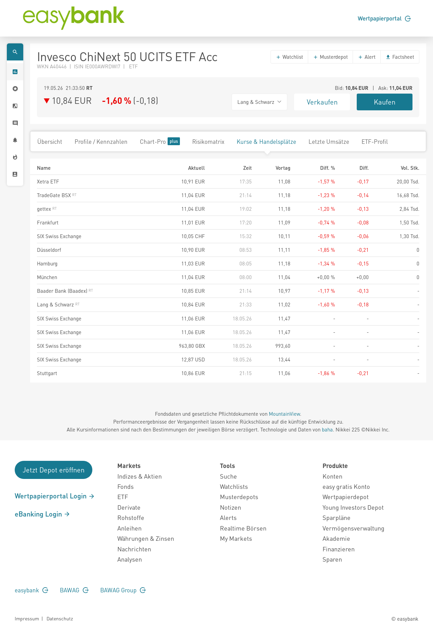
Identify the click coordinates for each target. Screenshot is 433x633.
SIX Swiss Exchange (59, 236)
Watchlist (289, 56)
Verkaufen (322, 101)
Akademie (336, 538)
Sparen (332, 559)
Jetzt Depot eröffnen (53, 469)
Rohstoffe (130, 517)
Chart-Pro (160, 141)
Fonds (125, 486)
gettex (47, 208)
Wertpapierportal (384, 18)
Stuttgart (47, 373)
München (47, 277)
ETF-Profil (375, 141)
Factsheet (399, 56)
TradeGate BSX (57, 195)
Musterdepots (239, 496)
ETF (122, 496)
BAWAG (74, 590)
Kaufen (384, 101)
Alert (367, 56)
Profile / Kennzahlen (101, 141)
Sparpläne (337, 517)
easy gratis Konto (346, 486)
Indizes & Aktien (139, 476)
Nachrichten (134, 549)
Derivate (129, 507)
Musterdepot (330, 56)
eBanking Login (42, 513)
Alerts (228, 517)
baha (327, 429)
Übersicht (49, 141)
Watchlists (234, 486)
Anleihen (129, 528)
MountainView (284, 413)
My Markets (236, 538)
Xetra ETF (48, 181)
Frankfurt (47, 222)
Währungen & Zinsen (145, 538)
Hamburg (47, 263)
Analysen (129, 559)
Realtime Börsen (243, 528)
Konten (332, 476)
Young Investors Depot (353, 507)
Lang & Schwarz (58, 304)
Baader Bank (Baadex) (65, 290)
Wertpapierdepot (346, 496)
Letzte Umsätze (329, 141)
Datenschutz (60, 618)
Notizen (230, 507)
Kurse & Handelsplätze (266, 141)
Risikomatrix (208, 141)
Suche (228, 476)
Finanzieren (339, 549)
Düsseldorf (49, 249)
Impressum (27, 618)
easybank (31, 590)
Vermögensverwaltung (353, 528)
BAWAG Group (123, 590)
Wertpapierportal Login (55, 495)
